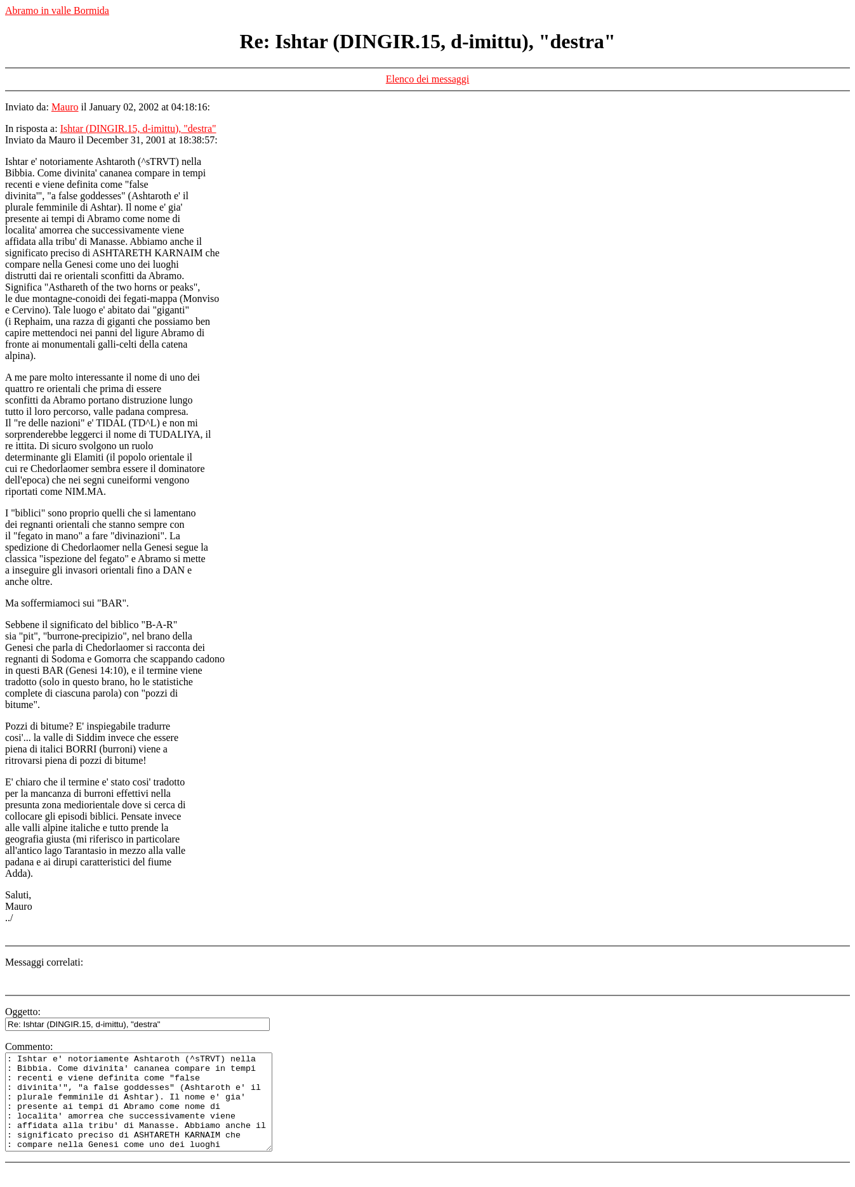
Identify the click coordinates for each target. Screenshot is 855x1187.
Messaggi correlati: (44, 962)
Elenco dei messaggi (428, 79)
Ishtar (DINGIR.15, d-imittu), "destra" (138, 128)
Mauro (65, 107)
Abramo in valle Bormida (57, 10)
